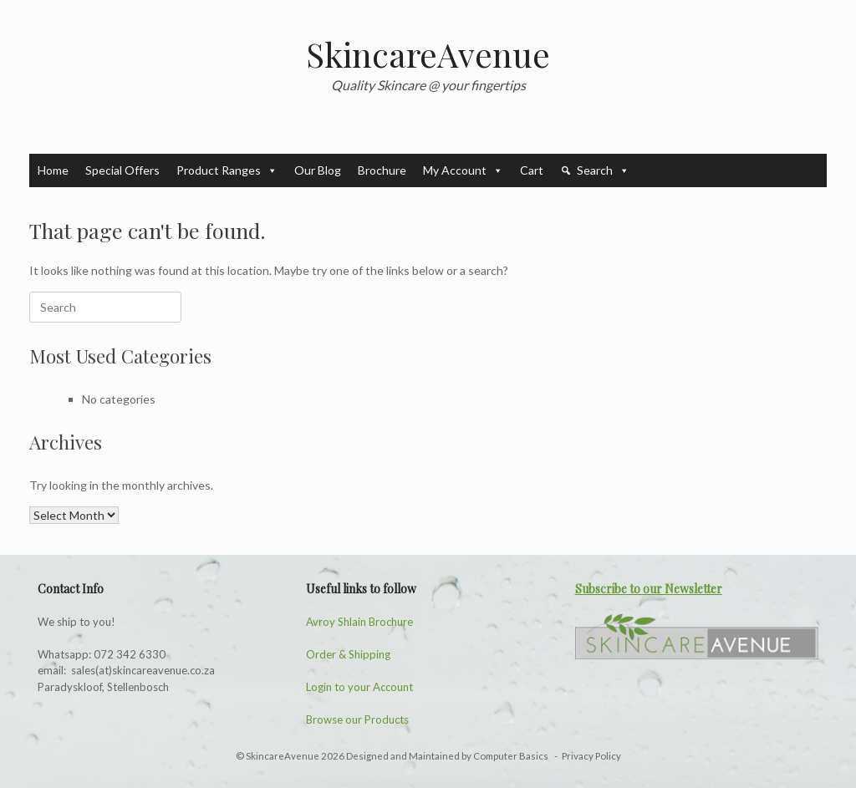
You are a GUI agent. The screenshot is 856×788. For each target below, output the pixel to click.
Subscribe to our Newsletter (648, 589)
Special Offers (122, 170)
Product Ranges (227, 170)
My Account (463, 170)
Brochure (382, 170)
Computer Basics (511, 755)
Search (603, 170)
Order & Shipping (348, 654)
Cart (531, 170)
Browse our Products (357, 719)
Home (53, 170)
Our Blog (317, 170)
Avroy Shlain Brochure (359, 621)
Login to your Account (359, 687)
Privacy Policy (591, 755)
